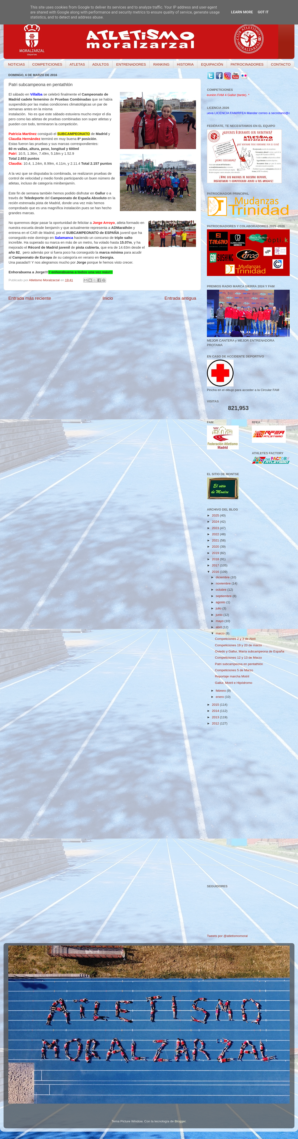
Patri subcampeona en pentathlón (239, 664)
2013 (216, 717)
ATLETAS (77, 64)
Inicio (108, 298)
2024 (216, 521)
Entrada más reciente (29, 298)
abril (219, 627)
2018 (216, 559)
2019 (216, 553)
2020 (216, 546)
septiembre (224, 596)
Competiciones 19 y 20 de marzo (238, 645)
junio (219, 615)
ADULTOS (100, 64)
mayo (220, 621)
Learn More (242, 12)
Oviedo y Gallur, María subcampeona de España (249, 651)
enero (220, 697)
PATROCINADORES (247, 64)
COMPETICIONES (47, 64)
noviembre (224, 583)
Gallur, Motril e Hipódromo (233, 683)
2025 (216, 515)
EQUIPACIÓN (212, 64)
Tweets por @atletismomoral (227, 936)
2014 (216, 711)
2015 (216, 704)
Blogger (180, 1121)
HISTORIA (185, 64)
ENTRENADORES (131, 64)
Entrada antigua (180, 298)
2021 (216, 540)
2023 (216, 528)
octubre (221, 589)
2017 (216, 565)
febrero (221, 690)
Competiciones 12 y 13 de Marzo (238, 657)
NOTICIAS (16, 64)
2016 (216, 572)
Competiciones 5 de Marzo (234, 670)
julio (219, 608)
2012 (216, 723)
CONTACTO (281, 64)
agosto (221, 602)
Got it (263, 12)
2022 (216, 534)
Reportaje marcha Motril (232, 676)
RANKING (161, 64)
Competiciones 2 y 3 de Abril (235, 639)
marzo (220, 633)
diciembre (223, 577)
